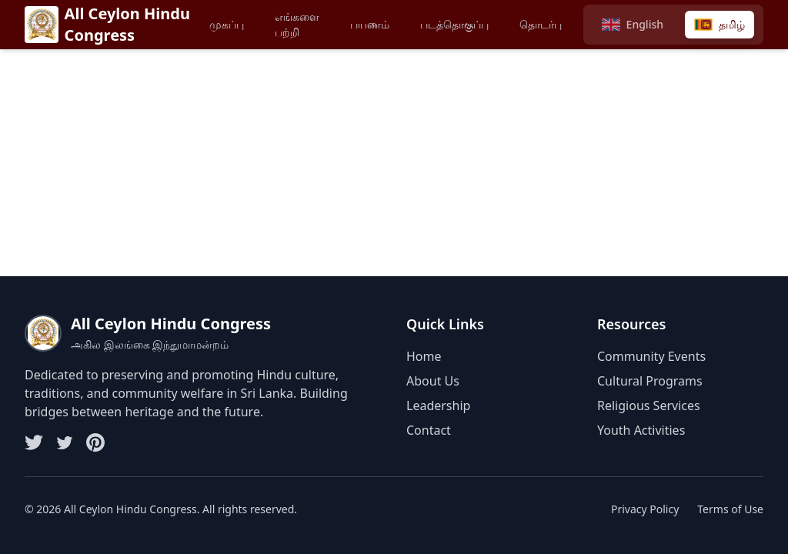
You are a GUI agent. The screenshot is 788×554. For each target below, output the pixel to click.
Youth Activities (641, 430)
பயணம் (369, 24)
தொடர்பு (540, 24)
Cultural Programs (650, 380)
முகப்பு (226, 24)
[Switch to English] (633, 24)
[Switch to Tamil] (719, 24)
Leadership (438, 405)
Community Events (651, 356)
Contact (428, 430)
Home (424, 356)
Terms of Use (730, 509)
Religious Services (648, 405)
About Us (432, 380)
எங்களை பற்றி (297, 24)
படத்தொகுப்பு (454, 24)
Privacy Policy (645, 509)
